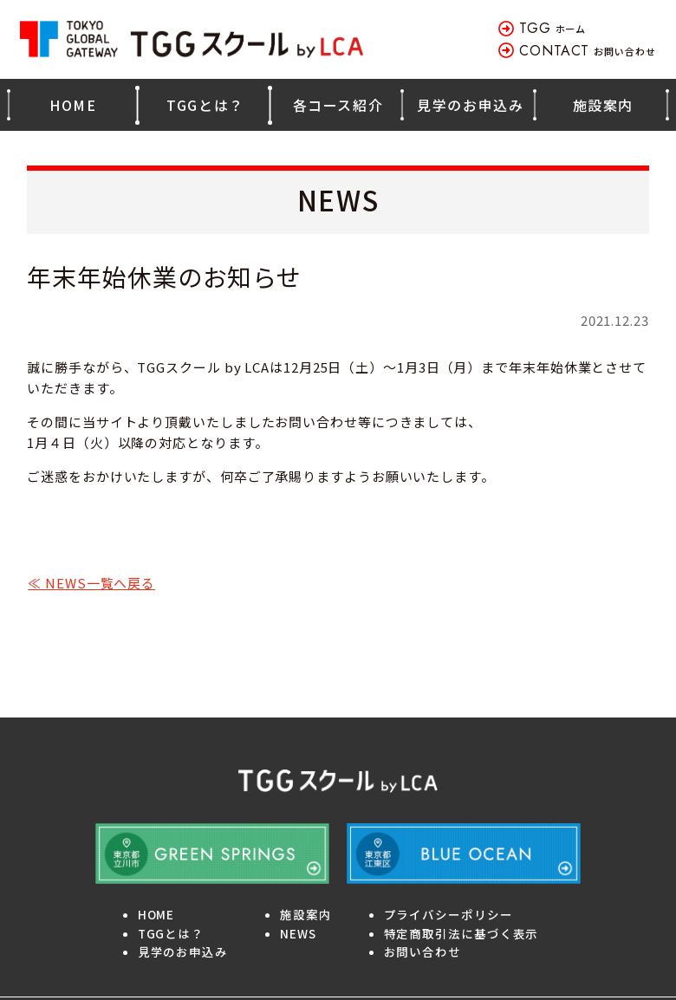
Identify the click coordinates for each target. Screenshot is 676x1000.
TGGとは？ (205, 104)
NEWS (298, 933)
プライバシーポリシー (448, 914)
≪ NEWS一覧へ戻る (91, 583)
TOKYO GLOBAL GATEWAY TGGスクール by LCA (193, 39)
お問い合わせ (587, 51)
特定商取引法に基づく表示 (461, 933)
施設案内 (603, 104)
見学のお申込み (470, 104)
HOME (72, 104)
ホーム (552, 28)
